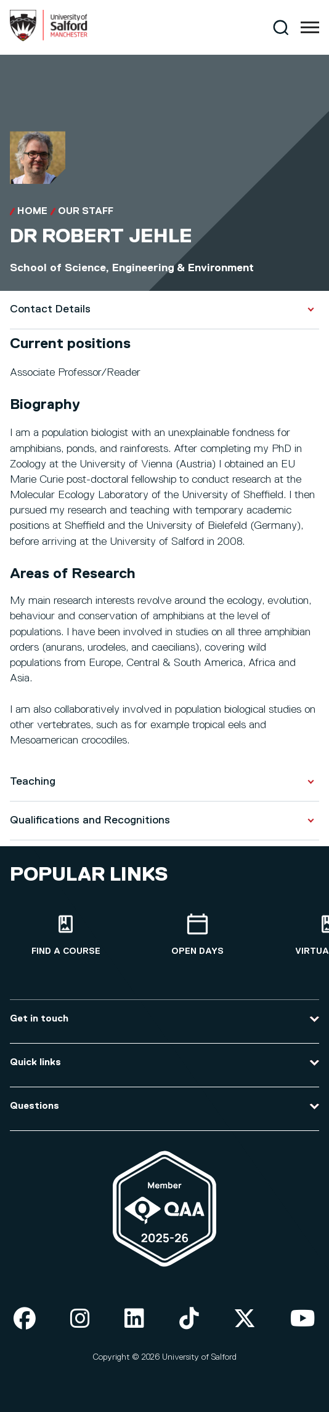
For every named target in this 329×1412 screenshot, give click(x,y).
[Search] (280, 27)
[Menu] (310, 28)
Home (32, 211)
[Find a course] (66, 935)
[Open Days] (198, 935)
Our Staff (85, 211)
